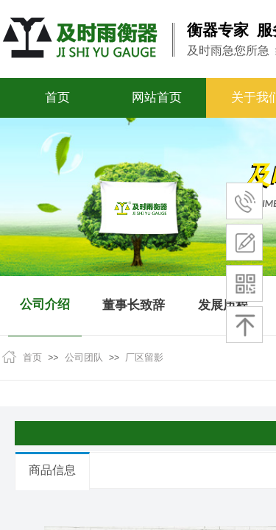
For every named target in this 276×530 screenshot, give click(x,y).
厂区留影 (144, 357)
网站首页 (157, 98)
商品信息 (52, 470)
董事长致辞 (133, 305)
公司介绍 (45, 304)
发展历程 (223, 305)
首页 (57, 98)
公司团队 (84, 357)
